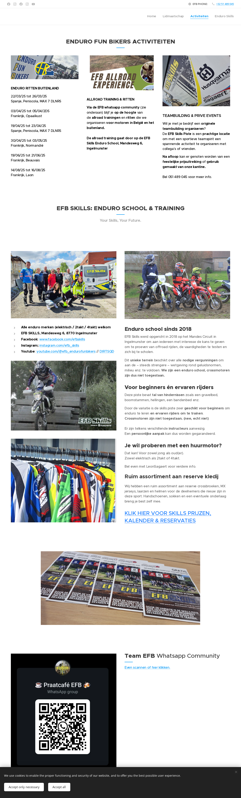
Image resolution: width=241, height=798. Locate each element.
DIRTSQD (107, 351)
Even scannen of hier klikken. (147, 667)
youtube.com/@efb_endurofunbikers (65, 351)
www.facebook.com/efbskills (62, 339)
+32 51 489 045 (225, 4)
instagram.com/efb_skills (59, 345)
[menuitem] (215, 16)
